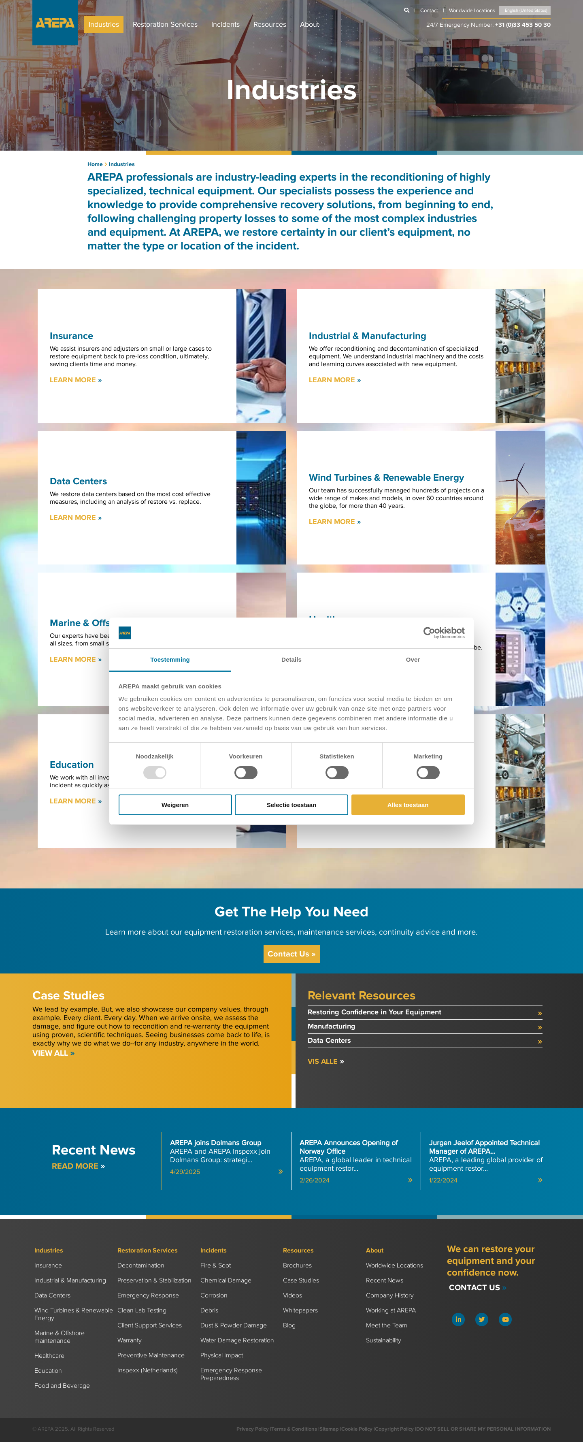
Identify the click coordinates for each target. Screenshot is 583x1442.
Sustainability (383, 1340)
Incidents (225, 24)
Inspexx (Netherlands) (147, 1370)
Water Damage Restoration (237, 1340)
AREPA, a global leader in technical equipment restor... (356, 1161)
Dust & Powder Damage (233, 1325)
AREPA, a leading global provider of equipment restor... (486, 1161)
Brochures (297, 1265)
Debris (209, 1310)
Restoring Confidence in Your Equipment (425, 1012)
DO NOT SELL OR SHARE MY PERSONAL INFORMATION (483, 1429)
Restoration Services (165, 24)
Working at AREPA (391, 1310)
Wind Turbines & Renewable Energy (73, 1314)
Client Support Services (149, 1325)
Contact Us (292, 954)
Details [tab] (291, 659)
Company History (390, 1295)
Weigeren (175, 804)
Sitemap (329, 1429)
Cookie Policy (356, 1429)
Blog (289, 1325)
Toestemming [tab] (170, 659)
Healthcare (49, 1356)
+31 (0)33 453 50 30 (523, 25)
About (309, 24)
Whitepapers (300, 1310)
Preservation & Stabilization (154, 1280)
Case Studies (301, 1280)
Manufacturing (425, 1027)
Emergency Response (148, 1295)
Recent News (384, 1280)
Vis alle (326, 1061)
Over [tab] (413, 659)
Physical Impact (221, 1355)
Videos (292, 1295)
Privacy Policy (252, 1429)
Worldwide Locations (394, 1265)
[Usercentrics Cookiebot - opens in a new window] (429, 633)
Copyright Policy (394, 1429)
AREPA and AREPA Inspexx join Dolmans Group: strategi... (226, 1157)
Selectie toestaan (292, 804)
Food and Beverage (62, 1386)
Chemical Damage (225, 1280)
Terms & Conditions (294, 1429)
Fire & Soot (215, 1265)
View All (53, 1053)
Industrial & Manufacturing (70, 1280)
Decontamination (140, 1265)
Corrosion (214, 1295)
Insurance (48, 1265)
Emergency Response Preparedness (231, 1374)
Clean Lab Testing (141, 1310)
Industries (104, 24)
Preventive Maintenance (151, 1355)
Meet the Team (386, 1325)
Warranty (129, 1340)
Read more (78, 1166)
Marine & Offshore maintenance (59, 1337)
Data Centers (425, 1041)
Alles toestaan (408, 804)
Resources (269, 24)
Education (48, 1371)
